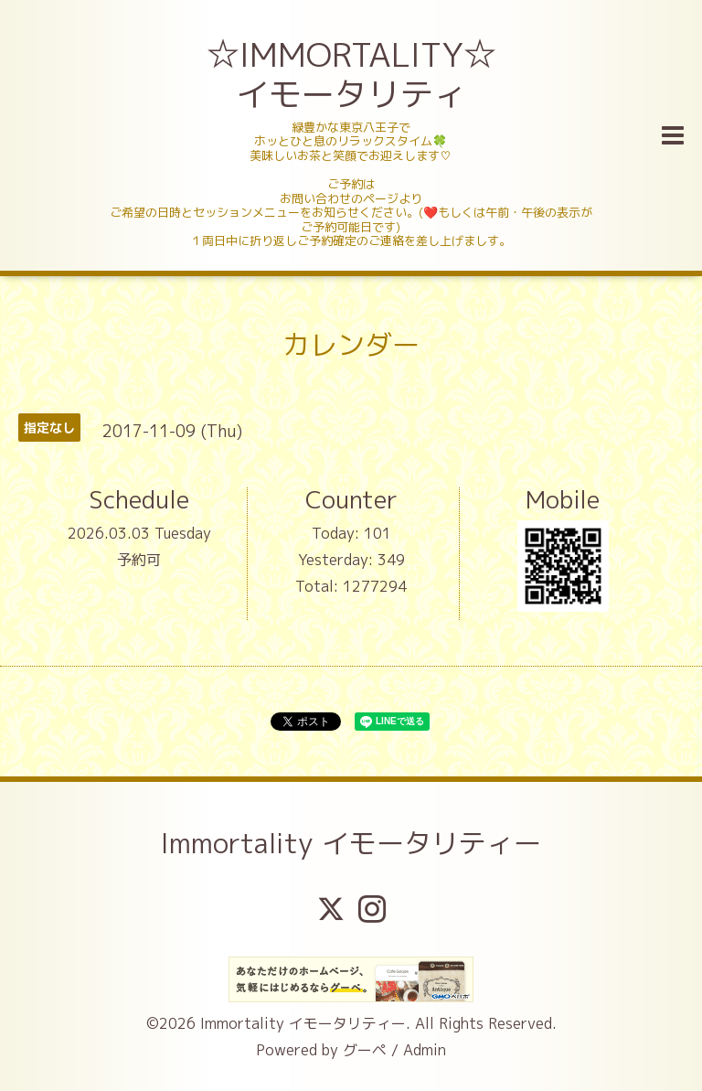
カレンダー (351, 345)
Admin (424, 1050)
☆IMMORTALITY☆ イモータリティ (353, 74)
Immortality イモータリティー (351, 843)
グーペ (365, 1050)
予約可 (139, 560)
